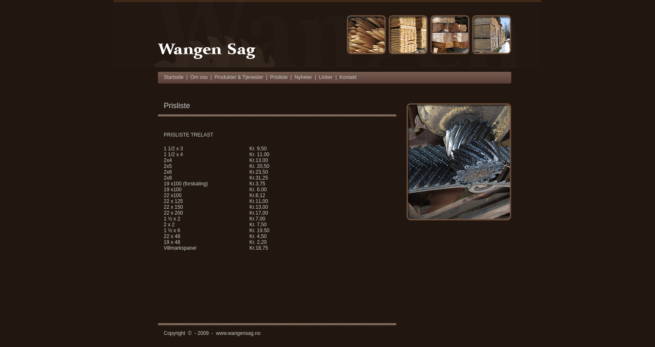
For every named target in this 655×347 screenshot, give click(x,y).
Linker (326, 77)
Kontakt (348, 77)
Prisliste (279, 77)
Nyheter (303, 77)
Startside (173, 77)
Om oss (199, 77)
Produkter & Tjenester (239, 77)
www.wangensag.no (238, 333)
